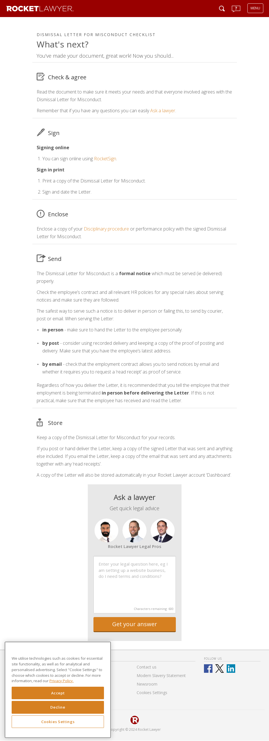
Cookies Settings (58, 721)
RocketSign (105, 158)
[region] (58, 690)
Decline (57, 707)
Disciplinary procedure (106, 229)
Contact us (147, 667)
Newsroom (147, 684)
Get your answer (134, 624)
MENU (255, 8)
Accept (58, 693)
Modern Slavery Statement (161, 675)
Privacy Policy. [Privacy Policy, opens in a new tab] (61, 680)
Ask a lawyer (162, 110)
